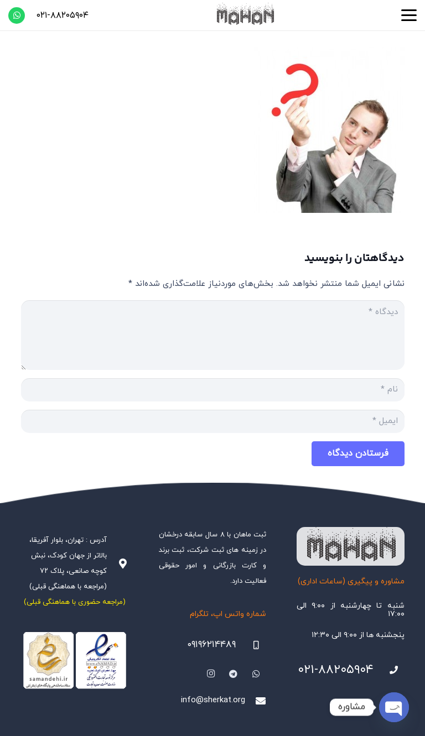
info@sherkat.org (213, 700)
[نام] (213, 389)
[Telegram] (233, 674)
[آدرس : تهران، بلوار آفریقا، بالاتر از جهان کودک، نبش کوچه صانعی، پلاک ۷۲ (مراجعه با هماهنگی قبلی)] (117, 563)
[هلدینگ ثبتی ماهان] (244, 15)
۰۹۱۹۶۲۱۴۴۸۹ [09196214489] (211, 644)
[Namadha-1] (74, 660)
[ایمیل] (213, 421)
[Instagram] (211, 674)
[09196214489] (251, 645)
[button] (409, 15)
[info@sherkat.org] (255, 701)
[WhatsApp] (16, 15)
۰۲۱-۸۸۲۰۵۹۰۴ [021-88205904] (336, 669)
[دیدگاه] (213, 335)
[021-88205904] (389, 670)
